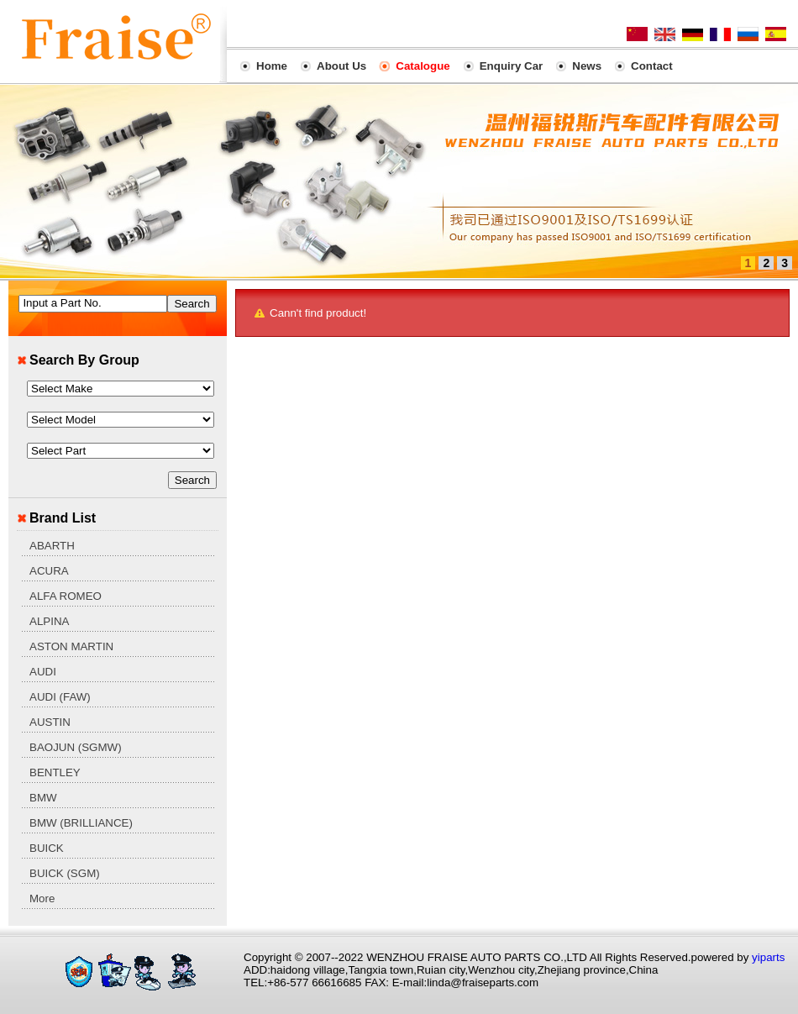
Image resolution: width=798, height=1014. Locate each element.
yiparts (768, 957)
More (42, 898)
